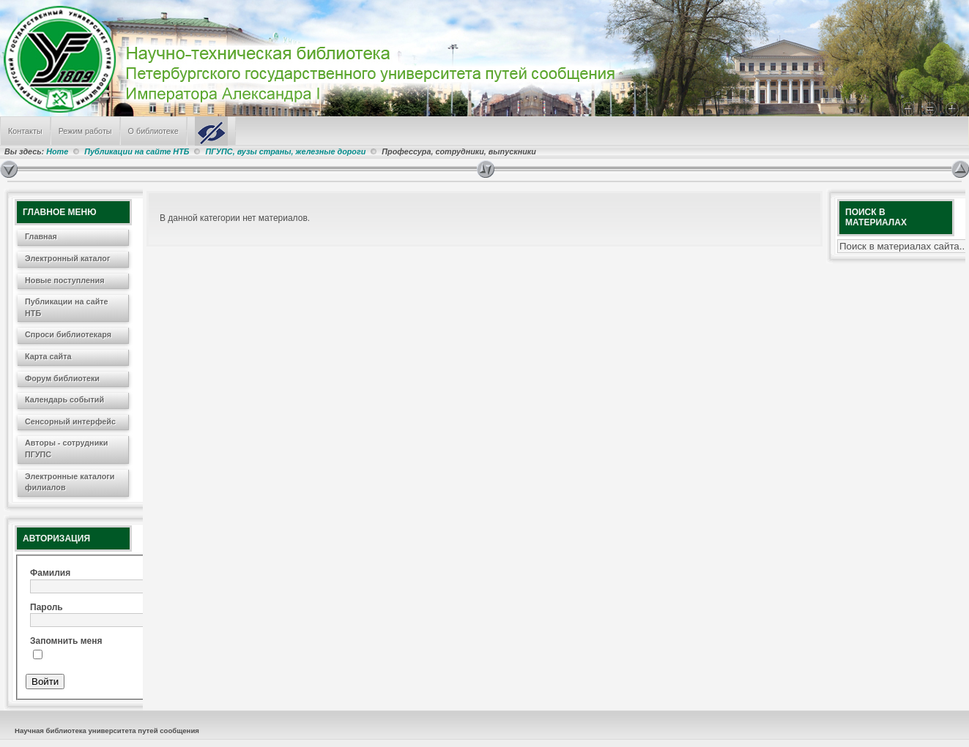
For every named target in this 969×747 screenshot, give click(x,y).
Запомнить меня (66, 641)
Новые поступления (65, 280)
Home (57, 151)
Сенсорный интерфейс (70, 421)
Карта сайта (48, 356)
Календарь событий (64, 399)
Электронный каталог (67, 258)
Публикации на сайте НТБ (136, 151)
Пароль (46, 607)
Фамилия (50, 573)
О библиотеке (153, 131)
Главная (41, 236)
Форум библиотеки (62, 378)
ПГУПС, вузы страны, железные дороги (285, 151)
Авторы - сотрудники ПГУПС (66, 448)
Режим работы (85, 131)
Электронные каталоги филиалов (69, 482)
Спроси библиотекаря (68, 334)
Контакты (25, 131)
